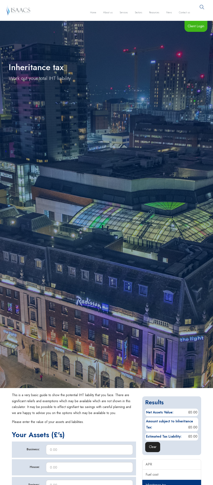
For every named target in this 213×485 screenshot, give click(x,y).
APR (149, 464)
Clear (152, 446)
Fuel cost (152, 474)
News (169, 12)
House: (35, 467)
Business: (33, 449)
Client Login (196, 26)
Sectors (138, 12)
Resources (154, 12)
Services (124, 12)
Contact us (184, 12)
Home (93, 12)
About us (108, 12)
